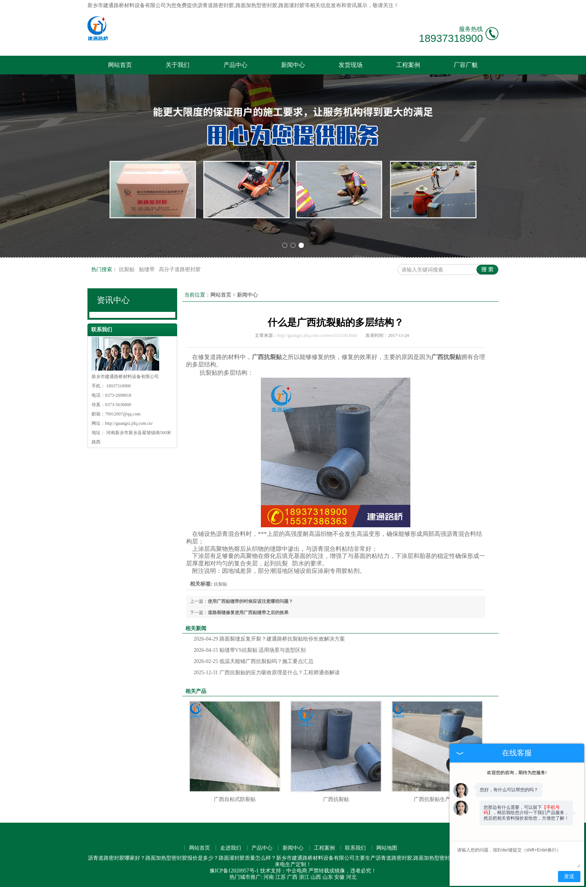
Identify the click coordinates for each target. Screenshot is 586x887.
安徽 (339, 877)
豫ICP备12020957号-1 (234, 871)
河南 (268, 877)
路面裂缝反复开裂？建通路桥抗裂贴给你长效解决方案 (269, 639)
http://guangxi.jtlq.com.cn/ (129, 423)
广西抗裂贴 (336, 799)
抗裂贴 (127, 269)
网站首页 (120, 65)
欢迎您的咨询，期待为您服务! (517, 772)
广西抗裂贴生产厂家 (437, 799)
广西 (292, 877)
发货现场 (351, 65)
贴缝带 (147, 269)
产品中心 (235, 65)
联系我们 (355, 848)
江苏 (280, 877)
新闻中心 (293, 65)
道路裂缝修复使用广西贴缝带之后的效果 (250, 612)
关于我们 (177, 65)
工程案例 (408, 65)
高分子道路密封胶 (180, 269)
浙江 (304, 877)
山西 (316, 877)
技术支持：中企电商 (283, 871)
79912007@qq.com (123, 414)
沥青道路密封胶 (215, 5)
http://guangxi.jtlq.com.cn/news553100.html (317, 335)
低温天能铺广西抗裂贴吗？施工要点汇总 (254, 661)
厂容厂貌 (466, 65)
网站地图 (386, 848)
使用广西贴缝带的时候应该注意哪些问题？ (250, 601)
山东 (328, 877)
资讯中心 (113, 300)
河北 (351, 877)
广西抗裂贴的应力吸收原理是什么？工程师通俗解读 (267, 672)
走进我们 (230, 848)
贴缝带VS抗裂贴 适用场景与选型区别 (250, 650)
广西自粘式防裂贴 (235, 799)
